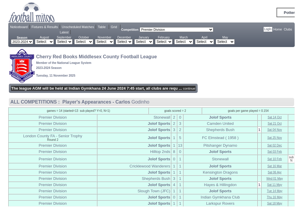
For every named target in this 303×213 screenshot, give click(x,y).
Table (102, 27)
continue (189, 88)
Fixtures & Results (45, 27)
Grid (114, 27)
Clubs (288, 29)
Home (277, 29)
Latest (64, 32)
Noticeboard (19, 27)
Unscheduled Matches (78, 27)
